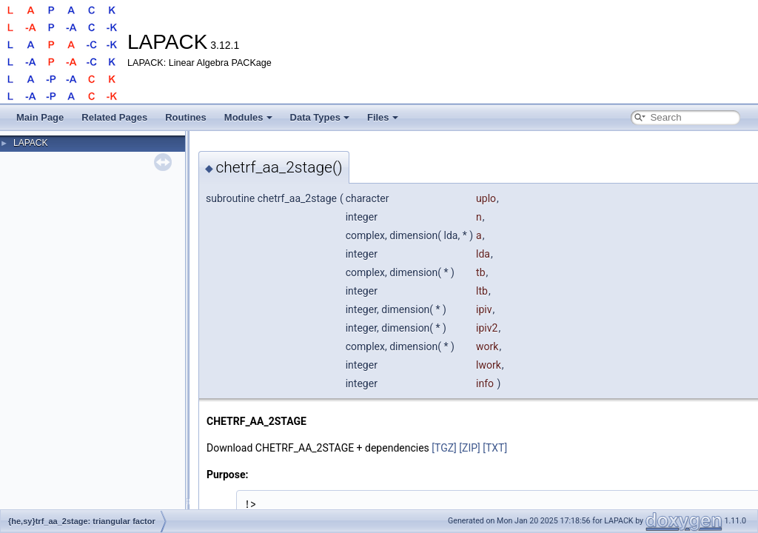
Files (382, 117)
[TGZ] (444, 448)
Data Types (319, 117)
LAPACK (30, 143)
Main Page (40, 117)
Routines (186, 117)
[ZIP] (469, 448)
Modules (248, 117)
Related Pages (114, 117)
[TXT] (495, 448)
